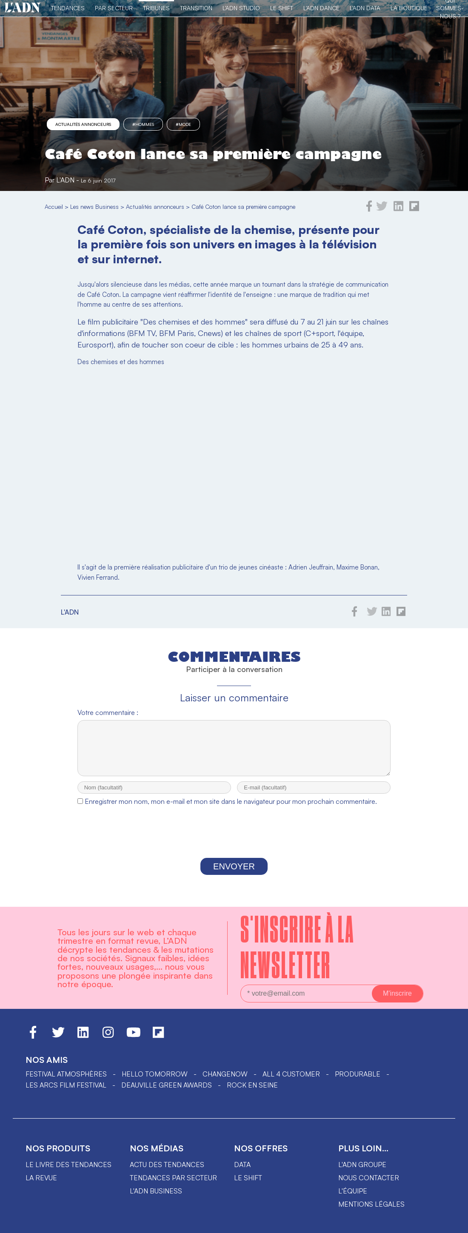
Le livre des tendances (68, 1172)
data (242, 1172)
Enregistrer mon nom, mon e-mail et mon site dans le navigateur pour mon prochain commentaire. (231, 809)
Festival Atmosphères (66, 1081)
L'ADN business (156, 1198)
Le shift (248, 1185)
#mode (183, 124)
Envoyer (234, 874)
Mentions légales (371, 1211)
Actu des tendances (167, 1172)
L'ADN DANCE (321, 7)
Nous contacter (368, 1185)
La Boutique (409, 7)
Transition (196, 7)
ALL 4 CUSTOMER (291, 1081)
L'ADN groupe (362, 1172)
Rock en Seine (252, 1092)
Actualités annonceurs (83, 124)
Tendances (68, 7)
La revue (41, 1185)
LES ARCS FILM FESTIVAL (66, 1092)
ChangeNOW (225, 1081)
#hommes (143, 124)
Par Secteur (114, 7)
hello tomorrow (155, 1081)
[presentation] (234, 841)
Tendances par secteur (173, 1185)
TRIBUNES (156, 7)
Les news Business (94, 206)
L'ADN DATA (365, 7)
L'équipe (352, 1198)
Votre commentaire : (107, 712)
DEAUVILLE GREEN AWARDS (166, 1092)
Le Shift (281, 7)
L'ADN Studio (241, 7)
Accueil (54, 206)
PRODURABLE (357, 1081)
